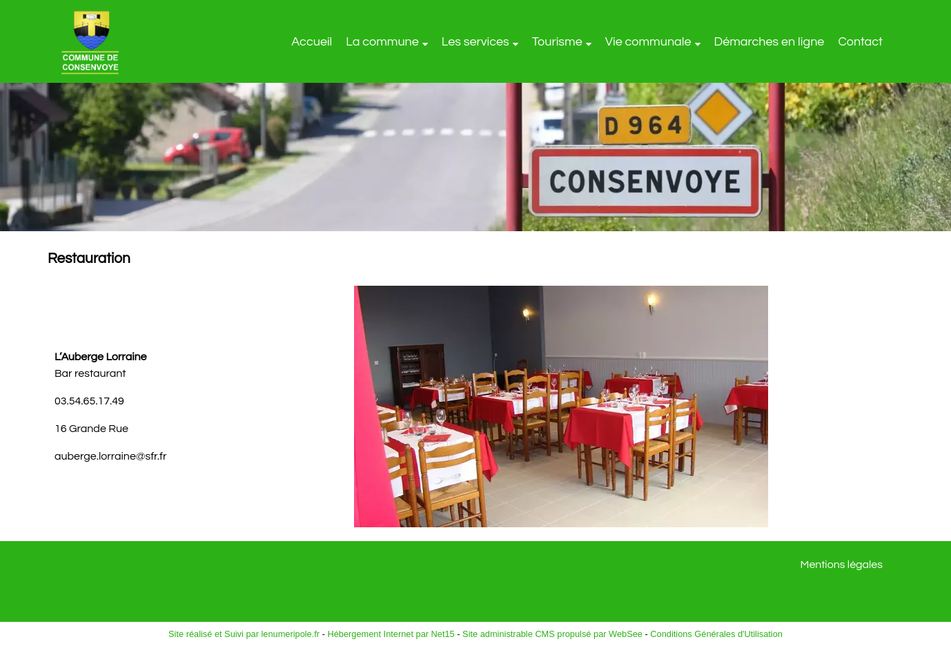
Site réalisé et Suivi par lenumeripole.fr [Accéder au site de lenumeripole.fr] (244, 634)
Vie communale (648, 41)
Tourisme (557, 41)
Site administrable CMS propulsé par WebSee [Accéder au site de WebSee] (552, 634)
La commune (382, 41)
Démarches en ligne (769, 41)
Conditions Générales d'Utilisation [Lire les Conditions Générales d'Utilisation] (716, 634)
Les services (475, 41)
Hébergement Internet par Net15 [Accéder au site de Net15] (390, 634)
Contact (860, 41)
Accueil (311, 41)
